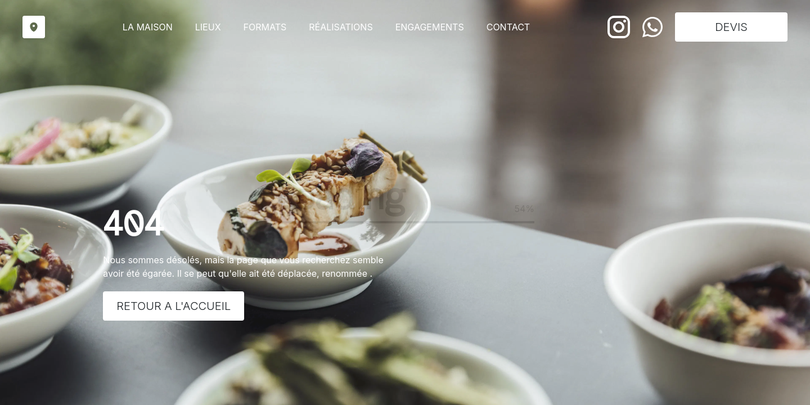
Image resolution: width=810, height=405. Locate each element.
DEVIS (731, 27)
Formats (265, 27)
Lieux (208, 27)
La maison (148, 27)
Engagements (429, 27)
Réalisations (340, 27)
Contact (508, 27)
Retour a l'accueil (173, 306)
